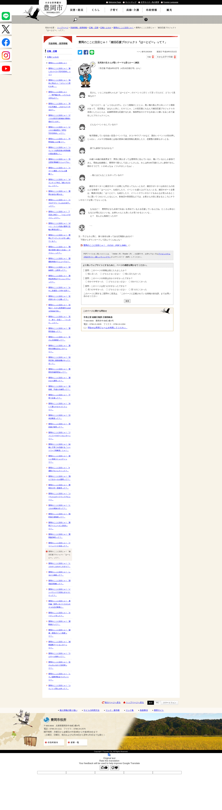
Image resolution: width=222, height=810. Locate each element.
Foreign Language (170, 2)
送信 (127, 301)
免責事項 (144, 710)
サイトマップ (130, 2)
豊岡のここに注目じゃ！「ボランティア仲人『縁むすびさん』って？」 (59, 183)
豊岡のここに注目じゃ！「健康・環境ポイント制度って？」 (59, 633)
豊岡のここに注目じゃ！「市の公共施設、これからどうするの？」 (59, 107)
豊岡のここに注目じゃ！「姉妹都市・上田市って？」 (59, 268)
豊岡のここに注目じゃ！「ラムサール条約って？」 (59, 654)
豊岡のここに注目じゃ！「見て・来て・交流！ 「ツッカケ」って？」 (59, 320)
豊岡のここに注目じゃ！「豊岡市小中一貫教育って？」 (59, 486)
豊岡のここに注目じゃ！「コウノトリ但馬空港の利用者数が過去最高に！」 (59, 150)
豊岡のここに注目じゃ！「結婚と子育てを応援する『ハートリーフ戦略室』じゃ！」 (59, 447)
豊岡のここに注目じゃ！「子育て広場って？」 (59, 396)
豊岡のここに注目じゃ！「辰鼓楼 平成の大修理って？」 (59, 387)
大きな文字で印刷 (165, 57)
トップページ (62, 28)
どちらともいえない (111, 274)
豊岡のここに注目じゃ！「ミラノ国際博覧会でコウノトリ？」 (59, 677)
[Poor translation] (114, 767)
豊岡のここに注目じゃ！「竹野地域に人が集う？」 (59, 140)
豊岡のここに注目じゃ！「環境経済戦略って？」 (59, 582)
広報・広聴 (93, 28)
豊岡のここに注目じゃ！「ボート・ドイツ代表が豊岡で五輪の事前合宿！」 (59, 226)
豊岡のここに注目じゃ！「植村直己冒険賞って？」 (59, 515)
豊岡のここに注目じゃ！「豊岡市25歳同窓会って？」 (59, 370)
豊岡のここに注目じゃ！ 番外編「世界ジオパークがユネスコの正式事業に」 (59, 604)
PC (157, 703)
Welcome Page (115, 2)
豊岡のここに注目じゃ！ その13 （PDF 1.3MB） (106, 245)
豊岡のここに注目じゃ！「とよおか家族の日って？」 (59, 506)
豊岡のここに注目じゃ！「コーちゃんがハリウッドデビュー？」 (59, 497)
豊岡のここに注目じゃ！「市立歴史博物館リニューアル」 (59, 160)
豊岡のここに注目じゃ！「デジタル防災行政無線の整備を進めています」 (59, 118)
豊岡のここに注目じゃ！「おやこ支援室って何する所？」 (59, 289)
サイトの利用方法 (91, 710)
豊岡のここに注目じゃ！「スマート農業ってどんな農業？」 (59, 171)
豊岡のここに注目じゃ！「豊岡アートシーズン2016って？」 (59, 526)
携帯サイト (159, 710)
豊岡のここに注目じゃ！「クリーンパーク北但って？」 (59, 544)
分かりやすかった (96, 282)
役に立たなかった (133, 274)
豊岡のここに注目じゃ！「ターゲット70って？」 (59, 614)
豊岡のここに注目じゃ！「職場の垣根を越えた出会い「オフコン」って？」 (59, 250)
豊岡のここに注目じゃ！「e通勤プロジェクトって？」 (59, 469)
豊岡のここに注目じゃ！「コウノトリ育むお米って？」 (59, 687)
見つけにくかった (139, 289)
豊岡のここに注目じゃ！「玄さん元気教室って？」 (59, 338)
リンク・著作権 (112, 710)
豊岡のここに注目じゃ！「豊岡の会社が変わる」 (59, 192)
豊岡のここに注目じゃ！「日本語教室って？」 (59, 416)
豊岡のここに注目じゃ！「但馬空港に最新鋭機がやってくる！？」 (59, 360)
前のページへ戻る (113, 702)
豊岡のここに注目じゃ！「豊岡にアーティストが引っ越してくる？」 (59, 238)
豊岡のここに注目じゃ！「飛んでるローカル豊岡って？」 (59, 477)
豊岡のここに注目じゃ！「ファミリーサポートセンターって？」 (59, 436)
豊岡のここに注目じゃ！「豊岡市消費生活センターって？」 (59, 349)
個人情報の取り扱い (68, 710)
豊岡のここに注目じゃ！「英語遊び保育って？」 (59, 425)
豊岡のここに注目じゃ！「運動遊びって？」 (59, 622)
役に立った (93, 274)
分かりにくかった (139, 282)
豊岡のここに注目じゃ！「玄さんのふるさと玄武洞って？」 (59, 665)
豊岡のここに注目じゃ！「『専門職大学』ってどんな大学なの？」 (59, 95)
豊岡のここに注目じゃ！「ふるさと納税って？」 (59, 573)
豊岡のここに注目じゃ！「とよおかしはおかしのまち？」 (59, 564)
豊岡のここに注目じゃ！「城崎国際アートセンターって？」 (59, 645)
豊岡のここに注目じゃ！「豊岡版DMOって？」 (59, 535)
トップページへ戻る (135, 702)
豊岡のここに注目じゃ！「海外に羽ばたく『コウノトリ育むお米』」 (59, 83)
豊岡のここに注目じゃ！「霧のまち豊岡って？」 (59, 379)
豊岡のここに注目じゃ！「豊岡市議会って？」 (59, 329)
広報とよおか (105, 28)
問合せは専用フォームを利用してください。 (107, 328)
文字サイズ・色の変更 (150, 2)
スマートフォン (169, 703)
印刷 (149, 57)
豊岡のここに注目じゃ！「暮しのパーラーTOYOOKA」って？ (59, 71)
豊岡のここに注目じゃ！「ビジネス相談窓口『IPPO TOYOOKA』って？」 (59, 130)
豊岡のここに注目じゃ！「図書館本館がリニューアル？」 (59, 260)
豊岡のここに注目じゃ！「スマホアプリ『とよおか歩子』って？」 (59, 203)
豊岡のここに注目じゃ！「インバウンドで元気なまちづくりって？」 (59, 592)
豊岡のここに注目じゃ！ (123, 28)
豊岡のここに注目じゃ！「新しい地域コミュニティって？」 (59, 459)
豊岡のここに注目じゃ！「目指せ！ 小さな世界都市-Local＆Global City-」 (59, 308)
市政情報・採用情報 (78, 28)
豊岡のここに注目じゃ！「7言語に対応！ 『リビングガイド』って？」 (59, 215)
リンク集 (130, 710)
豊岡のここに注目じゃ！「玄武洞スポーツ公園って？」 (59, 297)
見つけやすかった (96, 289)
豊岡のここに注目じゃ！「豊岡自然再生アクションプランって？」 (59, 279)
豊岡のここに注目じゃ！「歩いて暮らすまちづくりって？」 (59, 407)
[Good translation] (104, 767)
